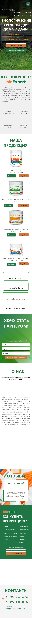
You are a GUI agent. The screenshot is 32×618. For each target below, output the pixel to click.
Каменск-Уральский (10, 536)
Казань (6, 540)
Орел (5, 543)
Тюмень (22, 539)
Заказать (11, 176)
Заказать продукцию (16, 548)
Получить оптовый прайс (15, 358)
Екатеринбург (24, 530)
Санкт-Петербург (9, 530)
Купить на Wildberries (15, 288)
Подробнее (23, 176)
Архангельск (24, 526)
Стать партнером (16, 45)
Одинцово (23, 533)
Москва (6, 526)
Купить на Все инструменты (15, 299)
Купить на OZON (15, 278)
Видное (22, 536)
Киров (21, 543)
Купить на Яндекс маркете (15, 308)
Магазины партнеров (16, 51)
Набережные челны (10, 533)
